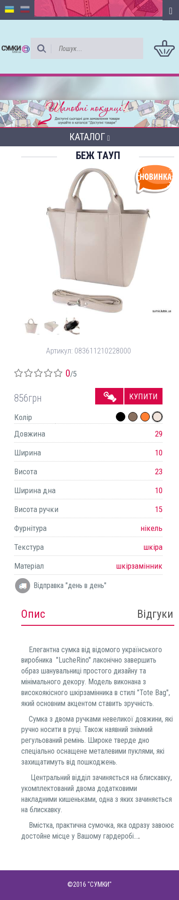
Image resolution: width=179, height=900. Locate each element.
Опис (33, 614)
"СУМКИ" (100, 884)
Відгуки (155, 614)
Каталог (89, 137)
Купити (143, 396)
